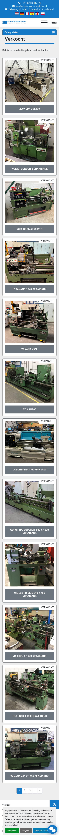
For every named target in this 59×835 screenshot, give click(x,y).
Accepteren (12, 830)
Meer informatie (42, 830)
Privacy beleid (11, 825)
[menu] (44, 22)
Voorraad (6, 805)
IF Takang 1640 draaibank (29, 289)
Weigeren (26, 830)
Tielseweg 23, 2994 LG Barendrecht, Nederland (31, 9)
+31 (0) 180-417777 (31, 3)
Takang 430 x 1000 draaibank (29, 776)
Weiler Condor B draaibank (29, 168)
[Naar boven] (54, 804)
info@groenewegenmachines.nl (31, 6)
